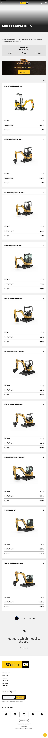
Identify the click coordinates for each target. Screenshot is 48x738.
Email (38, 53)
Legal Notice (27, 724)
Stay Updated (19, 697)
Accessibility (24, 726)
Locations (5, 675)
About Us (5, 680)
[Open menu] (1, 3)
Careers (4, 678)
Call (10, 53)
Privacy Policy (21, 724)
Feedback (5, 683)
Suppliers (5, 685)
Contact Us (5, 673)
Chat (23, 53)
